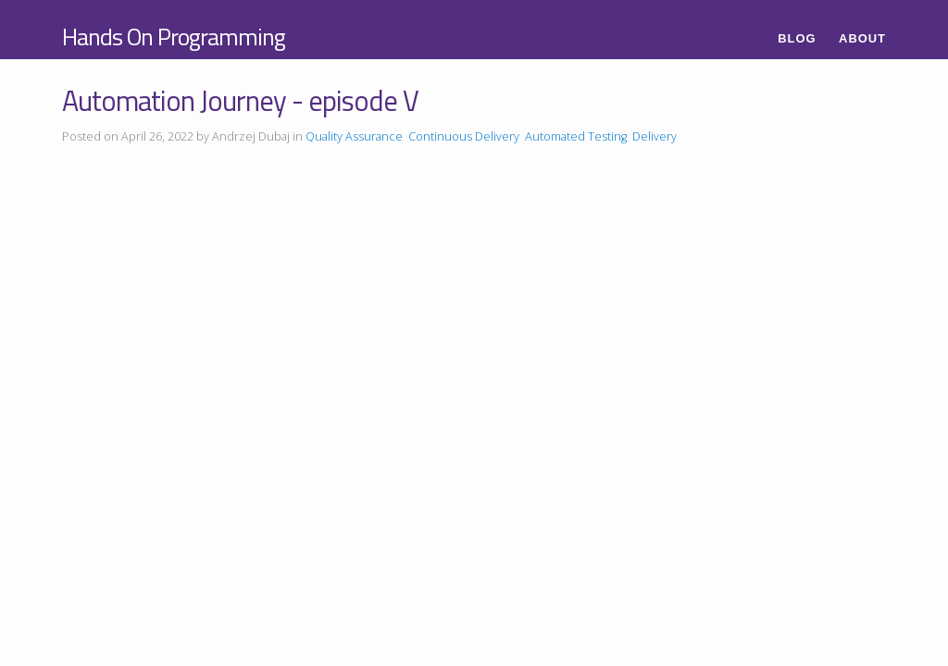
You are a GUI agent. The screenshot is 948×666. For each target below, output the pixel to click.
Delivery (654, 136)
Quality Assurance (354, 136)
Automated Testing (576, 136)
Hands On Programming (173, 36)
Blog (797, 38)
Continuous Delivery (463, 136)
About (862, 38)
